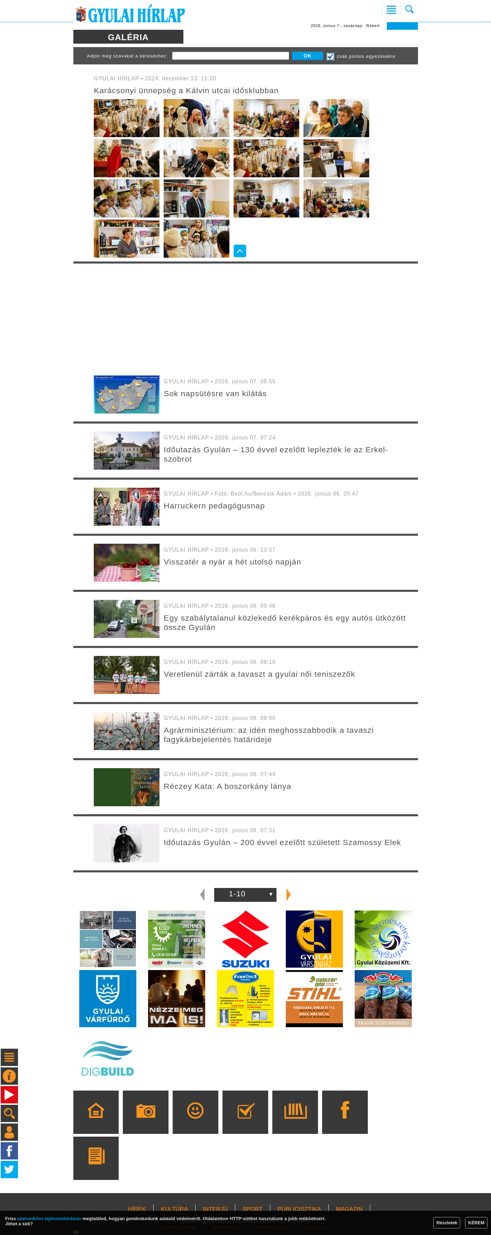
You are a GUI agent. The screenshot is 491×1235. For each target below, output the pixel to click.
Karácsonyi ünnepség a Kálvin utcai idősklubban (186, 90)
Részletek (446, 1222)
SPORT (253, 1209)
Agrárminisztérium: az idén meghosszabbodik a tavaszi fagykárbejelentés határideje (269, 735)
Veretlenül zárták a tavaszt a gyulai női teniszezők (259, 673)
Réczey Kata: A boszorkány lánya (227, 786)
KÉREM (476, 1222)
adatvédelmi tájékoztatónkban (49, 1218)
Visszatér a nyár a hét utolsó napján (232, 561)
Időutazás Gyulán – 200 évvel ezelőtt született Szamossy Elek (282, 842)
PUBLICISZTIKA (299, 1209)
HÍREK (137, 1209)
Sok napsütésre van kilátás (215, 393)
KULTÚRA (174, 1209)
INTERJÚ (215, 1209)
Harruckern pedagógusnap (214, 505)
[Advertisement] (245, 318)
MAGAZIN (349, 1209)
